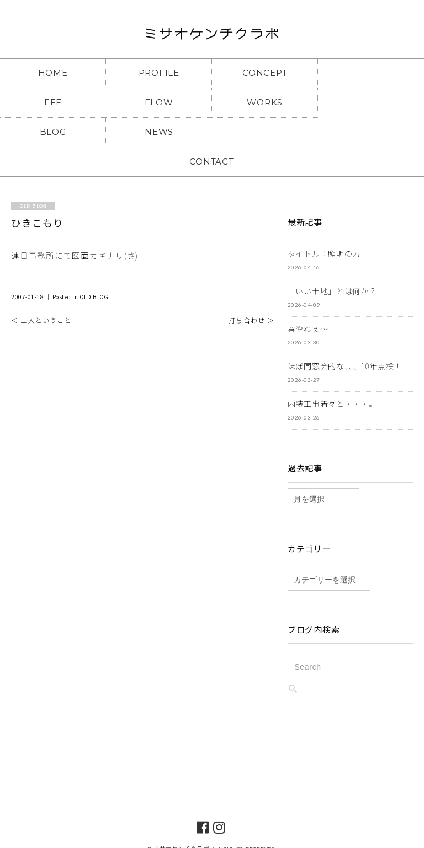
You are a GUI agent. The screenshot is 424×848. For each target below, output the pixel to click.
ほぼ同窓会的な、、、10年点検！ (345, 336)
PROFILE (158, 72)
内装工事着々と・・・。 (332, 374)
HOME (53, 72)
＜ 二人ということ (41, 290)
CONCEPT (264, 72)
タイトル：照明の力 (324, 224)
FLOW (53, 102)
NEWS (371, 102)
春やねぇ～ (308, 299)
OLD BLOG (94, 267)
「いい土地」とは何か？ (332, 261)
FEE (371, 72)
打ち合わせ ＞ (251, 290)
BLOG (265, 102)
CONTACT (212, 131)
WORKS (159, 102)
